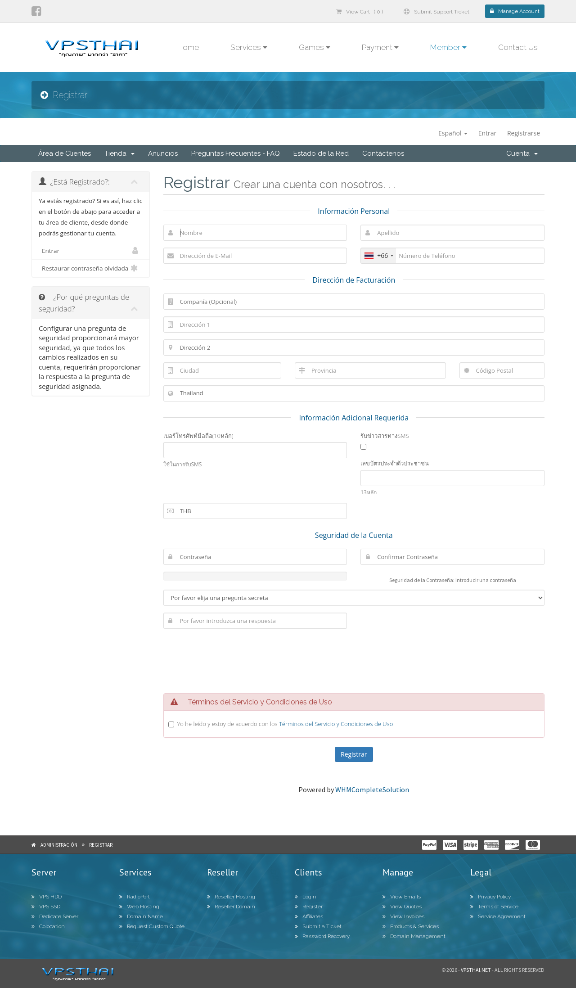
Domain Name (141, 916)
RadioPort (134, 896)
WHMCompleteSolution (372, 789)
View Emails (401, 896)
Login (305, 896)
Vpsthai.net (476, 969)
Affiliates (309, 916)
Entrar (487, 133)
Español (453, 133)
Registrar (100, 845)
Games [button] (314, 47)
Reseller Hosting (231, 896)
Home (188, 47)
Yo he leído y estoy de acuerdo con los (285, 724)
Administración (58, 845)
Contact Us (518, 47)
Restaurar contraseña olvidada (91, 268)
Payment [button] (380, 47)
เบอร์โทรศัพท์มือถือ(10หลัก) (198, 436)
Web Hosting (139, 906)
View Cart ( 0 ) (359, 12)
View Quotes (402, 906)
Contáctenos (383, 153)
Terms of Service (494, 906)
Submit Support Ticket (436, 12)
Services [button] (248, 47)
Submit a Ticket (318, 926)
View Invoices (403, 916)
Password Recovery (322, 936)
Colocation (48, 926)
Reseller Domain (231, 906)
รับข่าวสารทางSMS (384, 436)
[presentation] (353, 659)
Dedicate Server (55, 916)
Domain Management (414, 936)
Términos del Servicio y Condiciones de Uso (336, 724)
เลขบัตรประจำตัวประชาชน (394, 463)
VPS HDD (47, 896)
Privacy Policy (490, 896)
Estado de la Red (321, 153)
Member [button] (448, 47)
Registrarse (523, 133)
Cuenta (522, 153)
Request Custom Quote (151, 926)
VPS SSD (46, 906)
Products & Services (410, 926)
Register (309, 906)
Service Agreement (498, 916)
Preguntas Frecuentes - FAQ (235, 153)
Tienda (119, 153)
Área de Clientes (64, 153)
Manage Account (515, 11)
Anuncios (163, 153)
